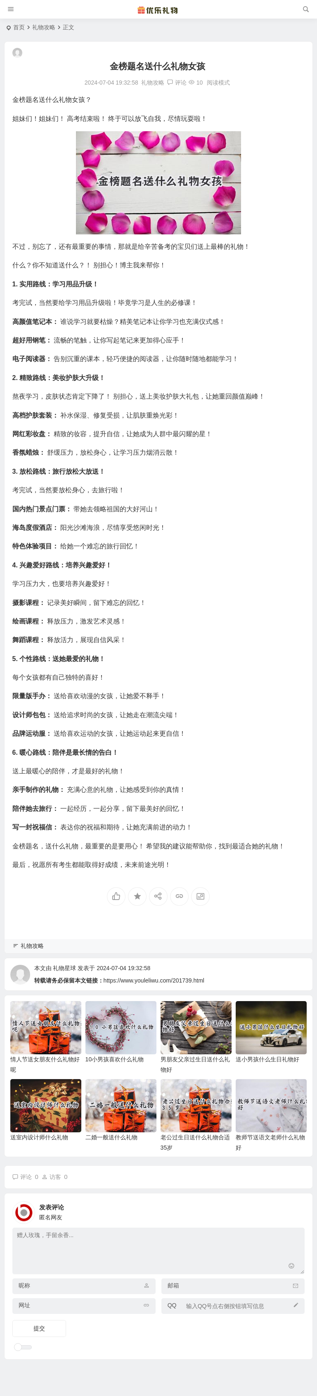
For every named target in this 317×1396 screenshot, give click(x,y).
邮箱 (173, 1285)
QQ (172, 1305)
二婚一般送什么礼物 (111, 1137)
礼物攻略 (43, 27)
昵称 (24, 1285)
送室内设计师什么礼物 (39, 1137)
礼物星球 (64, 968)
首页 (19, 27)
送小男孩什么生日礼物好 (267, 1059)
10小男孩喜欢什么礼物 (114, 1059)
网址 (24, 1305)
